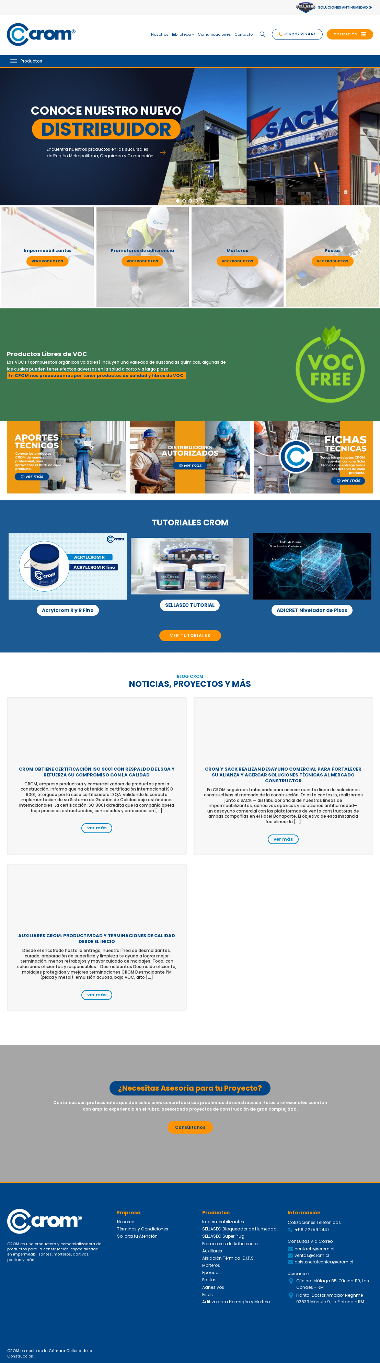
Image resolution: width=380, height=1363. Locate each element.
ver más (96, 828)
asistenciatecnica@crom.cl (324, 1262)
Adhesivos (213, 1287)
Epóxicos (211, 1272)
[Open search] (262, 34)
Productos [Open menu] (26, 61)
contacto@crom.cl (314, 1249)
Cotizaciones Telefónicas (314, 1222)
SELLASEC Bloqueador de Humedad (239, 1229)
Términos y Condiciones (142, 1229)
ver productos (47, 261)
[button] (350, 34)
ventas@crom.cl (312, 1255)
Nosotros (160, 34)
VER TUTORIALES (190, 635)
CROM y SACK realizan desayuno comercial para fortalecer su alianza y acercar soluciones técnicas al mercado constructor (283, 775)
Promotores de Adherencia (230, 1244)
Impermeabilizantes (223, 1222)
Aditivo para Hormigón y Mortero (236, 1302)
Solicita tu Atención (137, 1236)
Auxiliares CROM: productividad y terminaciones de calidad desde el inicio (96, 938)
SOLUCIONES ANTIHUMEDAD (343, 7)
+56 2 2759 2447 (312, 1230)
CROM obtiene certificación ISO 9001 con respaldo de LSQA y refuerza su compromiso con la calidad (97, 772)
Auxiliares (212, 1251)
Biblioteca (183, 34)
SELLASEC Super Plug (223, 1236)
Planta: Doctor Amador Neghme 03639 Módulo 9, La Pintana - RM (330, 1298)
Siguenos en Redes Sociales (318, 1317)
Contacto (243, 34)
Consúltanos (190, 1127)
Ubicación (298, 1273)
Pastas (209, 1280)
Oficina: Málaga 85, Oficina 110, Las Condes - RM (332, 1284)
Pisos (207, 1294)
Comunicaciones (214, 34)
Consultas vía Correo (310, 1241)
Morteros (211, 1265)
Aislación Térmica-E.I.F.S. (228, 1258)
